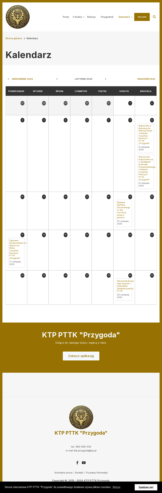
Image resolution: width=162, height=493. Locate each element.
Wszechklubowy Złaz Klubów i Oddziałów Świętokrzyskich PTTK (124, 286)
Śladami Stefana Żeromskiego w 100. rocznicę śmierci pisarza (123, 210)
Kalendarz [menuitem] (126, 19)
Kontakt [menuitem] (142, 16)
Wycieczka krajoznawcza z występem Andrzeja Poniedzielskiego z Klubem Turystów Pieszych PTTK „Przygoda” (146, 168)
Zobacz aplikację (81, 356)
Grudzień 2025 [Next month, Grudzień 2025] (146, 79)
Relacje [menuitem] (91, 16)
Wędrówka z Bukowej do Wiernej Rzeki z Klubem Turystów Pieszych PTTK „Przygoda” (145, 134)
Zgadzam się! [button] (146, 487)
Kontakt (79, 472)
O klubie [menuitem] (79, 19)
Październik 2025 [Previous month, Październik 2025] (22, 79)
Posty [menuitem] (66, 16)
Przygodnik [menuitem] (107, 16)
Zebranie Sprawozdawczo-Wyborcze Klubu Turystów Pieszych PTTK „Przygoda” (16, 249)
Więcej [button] (116, 487)
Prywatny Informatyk (97, 472)
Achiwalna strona (63, 472)
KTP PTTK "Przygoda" (81, 433)
